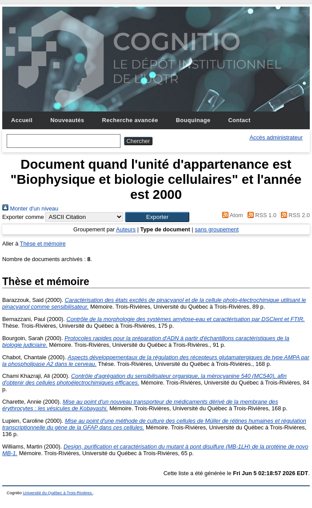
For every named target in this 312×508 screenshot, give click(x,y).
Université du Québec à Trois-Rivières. (58, 493)
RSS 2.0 (294, 215)
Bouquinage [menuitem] (193, 120)
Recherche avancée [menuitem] (130, 120)
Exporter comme (23, 217)
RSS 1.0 (260, 215)
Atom (231, 215)
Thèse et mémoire (43, 243)
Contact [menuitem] (239, 120)
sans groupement (217, 229)
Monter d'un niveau (30, 208)
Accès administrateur (276, 137)
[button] (157, 217)
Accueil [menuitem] (21, 120)
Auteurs (126, 229)
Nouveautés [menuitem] (67, 120)
